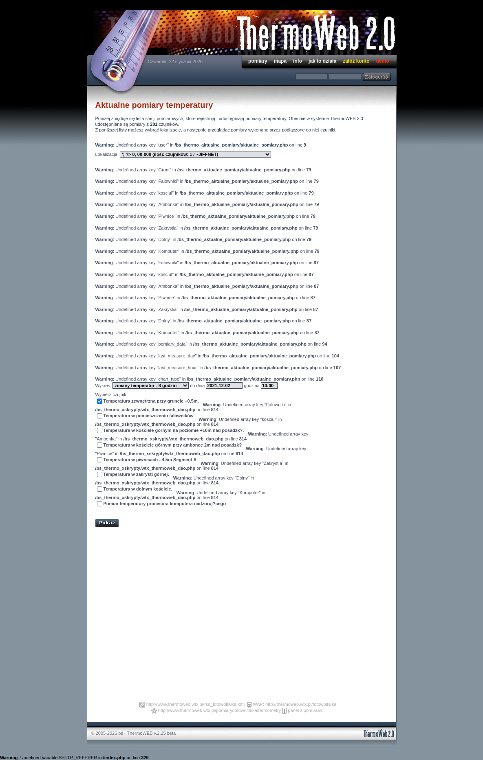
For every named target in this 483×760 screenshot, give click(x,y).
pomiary (257, 61)
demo (382, 61)
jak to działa (322, 61)
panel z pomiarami (306, 710)
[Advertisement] (190, 511)
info (297, 61)
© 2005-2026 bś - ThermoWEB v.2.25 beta (133, 733)
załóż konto (356, 61)
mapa (280, 61)
